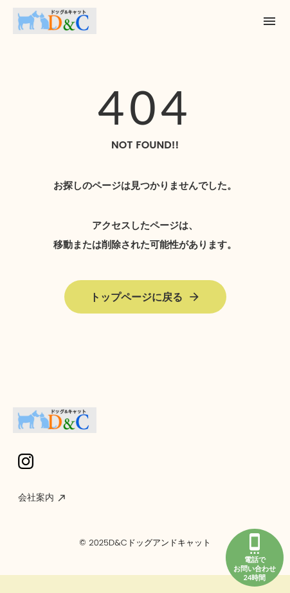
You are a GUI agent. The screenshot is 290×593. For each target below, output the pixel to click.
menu (269, 21)
